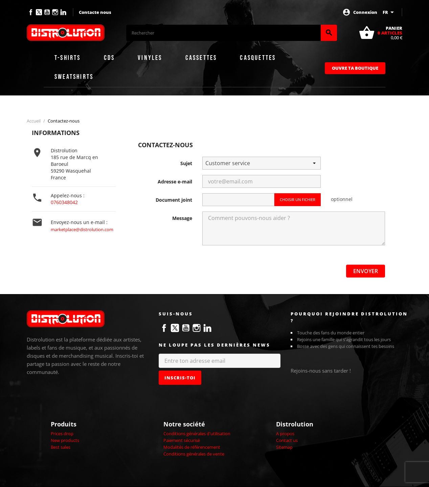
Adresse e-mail (175, 181)
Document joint (174, 200)
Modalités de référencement (191, 447)
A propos (285, 433)
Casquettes (258, 58)
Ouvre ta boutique (355, 68)
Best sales (60, 447)
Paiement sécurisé (181, 440)
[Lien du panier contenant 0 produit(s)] (380, 33)
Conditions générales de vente (193, 454)
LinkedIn (63, 12)
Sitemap (284, 447)
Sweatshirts (73, 77)
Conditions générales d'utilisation (196, 433)
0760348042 (64, 202)
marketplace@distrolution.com (82, 229)
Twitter (39, 12)
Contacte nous (95, 12)
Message (182, 218)
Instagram (55, 12)
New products (65, 440)
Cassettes (201, 58)
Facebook (31, 12)
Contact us (287, 440)
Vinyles (150, 58)
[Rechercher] (223, 33)
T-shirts (67, 58)
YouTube (47, 12)
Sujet (186, 163)
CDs (109, 58)
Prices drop (62, 433)
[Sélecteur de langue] (389, 12)
